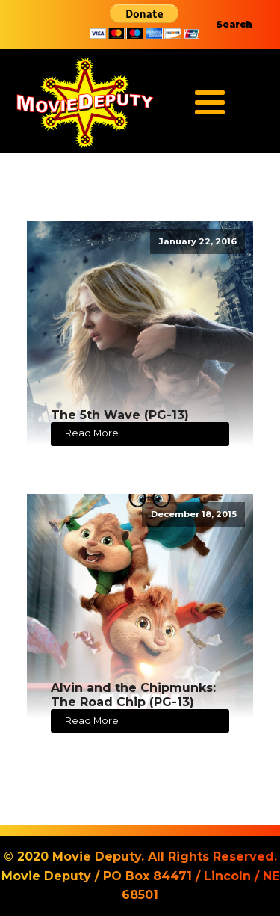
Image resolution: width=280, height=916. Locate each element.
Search (234, 24)
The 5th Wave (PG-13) (120, 415)
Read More (92, 433)
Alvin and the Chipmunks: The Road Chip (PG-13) (133, 695)
